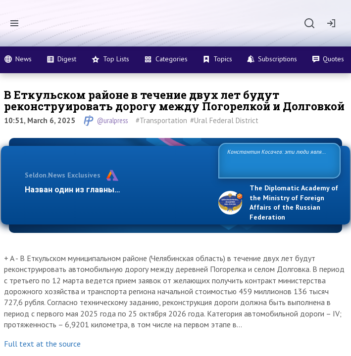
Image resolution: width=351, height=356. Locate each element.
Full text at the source (42, 344)
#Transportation (161, 120)
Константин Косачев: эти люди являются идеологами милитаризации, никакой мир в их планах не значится (276, 162)
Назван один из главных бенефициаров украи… (116, 189)
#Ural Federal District (224, 120)
